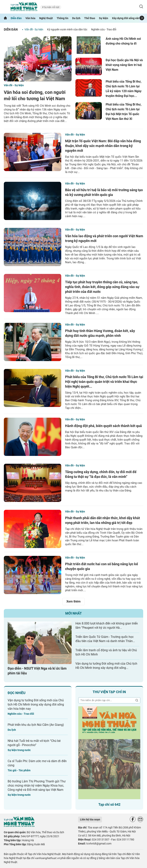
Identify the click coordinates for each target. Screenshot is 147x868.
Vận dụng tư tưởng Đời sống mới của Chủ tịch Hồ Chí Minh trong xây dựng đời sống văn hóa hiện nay (36, 704)
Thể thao (89, 18)
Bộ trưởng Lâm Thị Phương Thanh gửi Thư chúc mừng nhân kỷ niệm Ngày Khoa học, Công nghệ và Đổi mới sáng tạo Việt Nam (37, 785)
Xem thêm (73, 601)
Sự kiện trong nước (19, 750)
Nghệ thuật (46, 18)
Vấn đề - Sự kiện (33, 29)
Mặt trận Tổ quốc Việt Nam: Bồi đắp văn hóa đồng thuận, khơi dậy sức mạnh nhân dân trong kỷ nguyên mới (103, 146)
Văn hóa (30, 18)
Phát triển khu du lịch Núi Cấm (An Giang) (36, 725)
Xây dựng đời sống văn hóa (128, 18)
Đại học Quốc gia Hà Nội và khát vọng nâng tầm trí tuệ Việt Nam (124, 64)
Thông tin (62, 18)
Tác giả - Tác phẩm (19, 770)
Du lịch (76, 18)
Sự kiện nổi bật (51, 7)
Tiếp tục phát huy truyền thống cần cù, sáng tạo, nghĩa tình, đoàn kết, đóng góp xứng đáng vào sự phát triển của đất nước (102, 287)
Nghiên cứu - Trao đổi (103, 29)
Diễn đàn (16, 18)
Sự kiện (103, 18)
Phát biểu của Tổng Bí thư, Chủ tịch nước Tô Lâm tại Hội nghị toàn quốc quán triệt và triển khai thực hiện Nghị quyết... (104, 381)
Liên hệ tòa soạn (90, 819)
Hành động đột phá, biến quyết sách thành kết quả (103, 426)
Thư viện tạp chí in (109, 692)
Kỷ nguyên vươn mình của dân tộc (67, 29)
